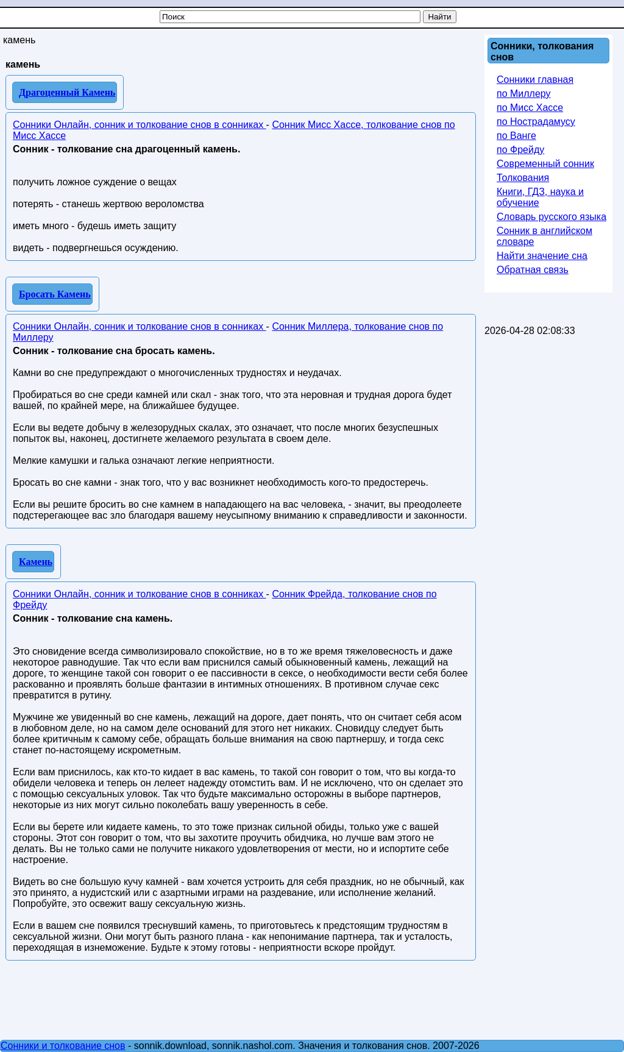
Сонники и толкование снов (63, 1045)
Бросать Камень (55, 294)
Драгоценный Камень (67, 92)
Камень (35, 561)
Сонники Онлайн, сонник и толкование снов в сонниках (139, 124)
